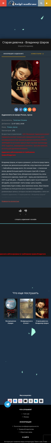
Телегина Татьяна (20, 120)
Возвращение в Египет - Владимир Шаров (26, 322)
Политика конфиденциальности (26, 426)
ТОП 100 (26, 414)
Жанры (26, 417)
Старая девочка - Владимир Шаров (42, 322)
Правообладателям (26, 429)
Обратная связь (26, 432)
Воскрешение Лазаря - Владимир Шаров (10, 322)
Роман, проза (26, 115)
